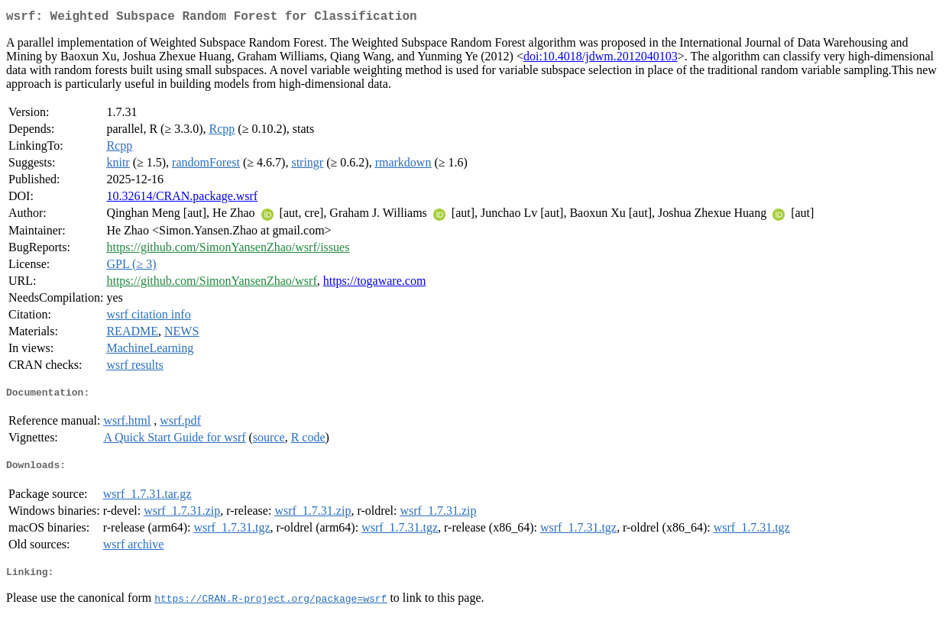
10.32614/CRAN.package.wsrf (181, 198)
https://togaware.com (374, 283)
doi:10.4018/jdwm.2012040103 (600, 59)
